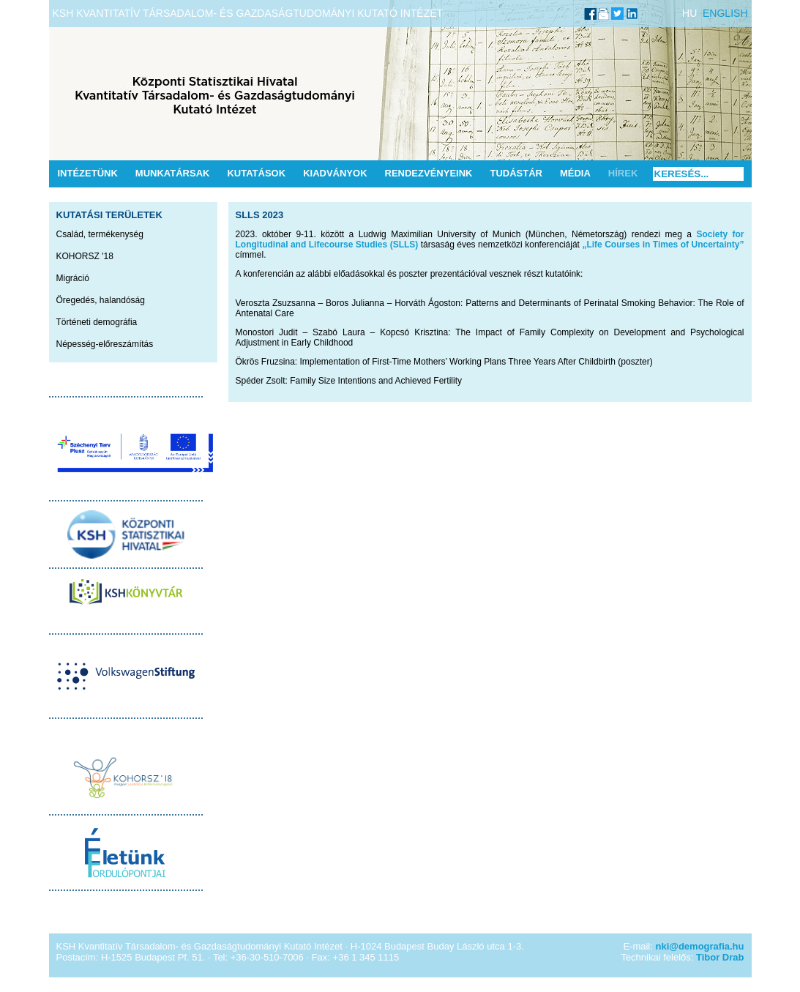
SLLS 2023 (260, 214)
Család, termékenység (99, 234)
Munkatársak (172, 173)
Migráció (72, 278)
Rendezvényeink (429, 173)
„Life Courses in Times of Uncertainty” (663, 244)
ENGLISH (725, 13)
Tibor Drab (720, 957)
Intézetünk (88, 173)
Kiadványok (335, 173)
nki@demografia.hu (699, 946)
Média (575, 173)
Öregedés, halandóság (100, 300)
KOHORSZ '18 (84, 256)
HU (689, 13)
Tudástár (516, 173)
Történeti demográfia (97, 322)
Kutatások (256, 173)
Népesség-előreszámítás (105, 344)
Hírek (623, 173)
